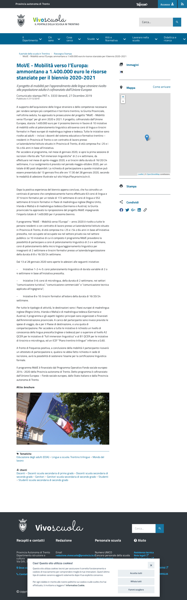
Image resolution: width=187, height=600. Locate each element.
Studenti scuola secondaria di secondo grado (43, 480)
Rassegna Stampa (63, 53)
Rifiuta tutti (136, 581)
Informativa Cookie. (75, 585)
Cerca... (146, 22)
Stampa (131, 186)
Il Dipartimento (30, 38)
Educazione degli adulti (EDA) (33, 457)
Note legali (141, 555)
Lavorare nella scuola (140, 38)
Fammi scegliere (136, 589)
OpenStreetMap (153, 174)
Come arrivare (161, 87)
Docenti (21, 473)
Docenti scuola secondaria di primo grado (51, 473)
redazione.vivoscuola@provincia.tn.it (76, 555)
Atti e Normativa (111, 38)
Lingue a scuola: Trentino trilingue (71, 457)
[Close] (151, 565)
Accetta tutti (136, 573)
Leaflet (141, 174)
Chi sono (51, 38)
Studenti (103, 477)
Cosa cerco (70, 38)
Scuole (91, 39)
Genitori (40, 477)
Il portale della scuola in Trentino (34, 53)
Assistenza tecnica (144, 552)
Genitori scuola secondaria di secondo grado (72, 477)
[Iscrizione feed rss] (182, 4)
